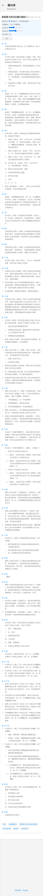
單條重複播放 (24, 21)
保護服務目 (13, 824)
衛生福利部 (7, 829)
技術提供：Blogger (21, 890)
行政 (4, 824)
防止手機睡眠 (15, 25)
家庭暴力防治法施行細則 (28, 824)
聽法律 (11, 5)
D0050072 (24, 829)
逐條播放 (13, 21)
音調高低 (5, 31)
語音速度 (5, 28)
